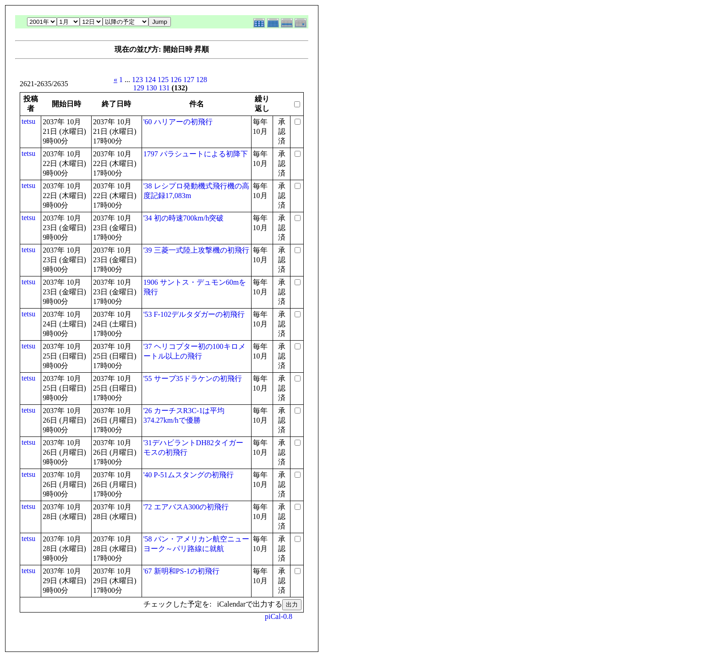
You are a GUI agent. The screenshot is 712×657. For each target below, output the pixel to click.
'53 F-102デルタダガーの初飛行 (194, 314)
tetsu (28, 121)
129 (138, 88)
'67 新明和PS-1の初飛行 (181, 571)
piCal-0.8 (278, 616)
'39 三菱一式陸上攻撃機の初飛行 (196, 250)
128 (201, 79)
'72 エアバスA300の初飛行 (186, 507)
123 (137, 79)
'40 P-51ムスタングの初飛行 (188, 475)
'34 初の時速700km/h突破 (183, 218)
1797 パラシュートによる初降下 (195, 154)
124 (150, 79)
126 (175, 79)
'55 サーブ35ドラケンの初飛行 (192, 378)
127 (188, 79)
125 (163, 79)
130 (151, 88)
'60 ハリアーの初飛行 (178, 122)
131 (164, 88)
